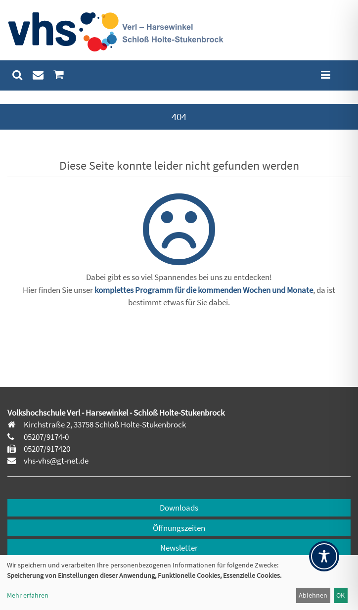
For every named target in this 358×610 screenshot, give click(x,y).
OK (340, 595)
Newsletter (179, 547)
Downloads (179, 507)
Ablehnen (313, 595)
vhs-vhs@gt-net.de (55, 460)
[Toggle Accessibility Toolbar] (324, 556)
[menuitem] (17, 75)
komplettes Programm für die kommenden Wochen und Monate (203, 289)
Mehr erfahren (27, 595)
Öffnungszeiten (179, 527)
